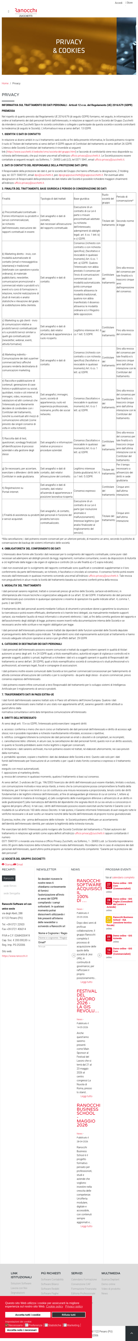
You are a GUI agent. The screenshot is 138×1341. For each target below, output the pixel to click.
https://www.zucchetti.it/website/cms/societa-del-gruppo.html (41, 151)
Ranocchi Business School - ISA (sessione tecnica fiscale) (120, 921)
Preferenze (35, 1325)
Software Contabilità (52, 1279)
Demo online (108, 1284)
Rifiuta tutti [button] (68, 1314)
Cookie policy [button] (54, 1306)
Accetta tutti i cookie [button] (28, 1314)
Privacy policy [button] (74, 1306)
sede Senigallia (12, 893)
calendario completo (123, 877)
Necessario (15, 1325)
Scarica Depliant (110, 1279)
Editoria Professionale (83, 1293)
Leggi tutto (86, 982)
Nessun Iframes (51, 911)
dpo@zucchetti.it (43, 175)
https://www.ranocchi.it (14, 956)
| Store (129, 2)
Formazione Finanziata (83, 1288)
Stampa (7, 864)
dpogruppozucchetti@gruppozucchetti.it (81, 175)
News (79, 909)
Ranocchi (9, 878)
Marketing (73, 1325)
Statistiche (54, 1325)
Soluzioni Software (21, 1283)
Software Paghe (49, 1293)
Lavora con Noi (19, 1288)
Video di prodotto (111, 1288)
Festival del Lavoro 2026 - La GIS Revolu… (88, 1001)
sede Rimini (10, 885)
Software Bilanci (50, 1284)
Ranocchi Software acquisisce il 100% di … (90, 890)
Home (5, 83)
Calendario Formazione (84, 1279)
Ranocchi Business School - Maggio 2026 (88, 1115)
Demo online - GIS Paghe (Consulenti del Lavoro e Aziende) (119, 903)
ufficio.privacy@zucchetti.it (85, 155)
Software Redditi (50, 1288)
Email (18, 864)
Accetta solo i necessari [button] (21, 1330)
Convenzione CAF (81, 1284)
